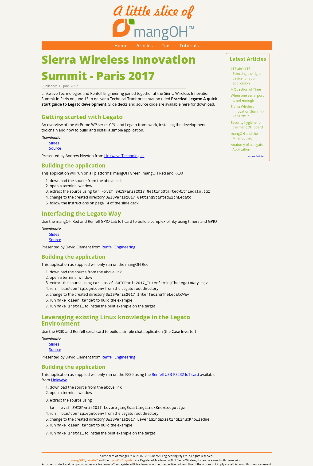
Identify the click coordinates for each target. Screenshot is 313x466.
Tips (166, 45)
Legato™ (92, 455)
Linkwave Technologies (124, 155)
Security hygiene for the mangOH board (247, 125)
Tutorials (189, 45)
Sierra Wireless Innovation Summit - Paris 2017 (247, 111)
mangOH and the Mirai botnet (244, 136)
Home (120, 45)
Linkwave (59, 376)
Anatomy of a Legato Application (247, 147)
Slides (54, 143)
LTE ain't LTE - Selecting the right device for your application (246, 75)
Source (55, 148)
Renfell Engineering (118, 246)
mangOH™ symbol (122, 455)
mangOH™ (78, 455)
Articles (144, 45)
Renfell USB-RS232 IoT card (175, 371)
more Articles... (257, 156)
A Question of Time (246, 89)
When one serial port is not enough (247, 98)
